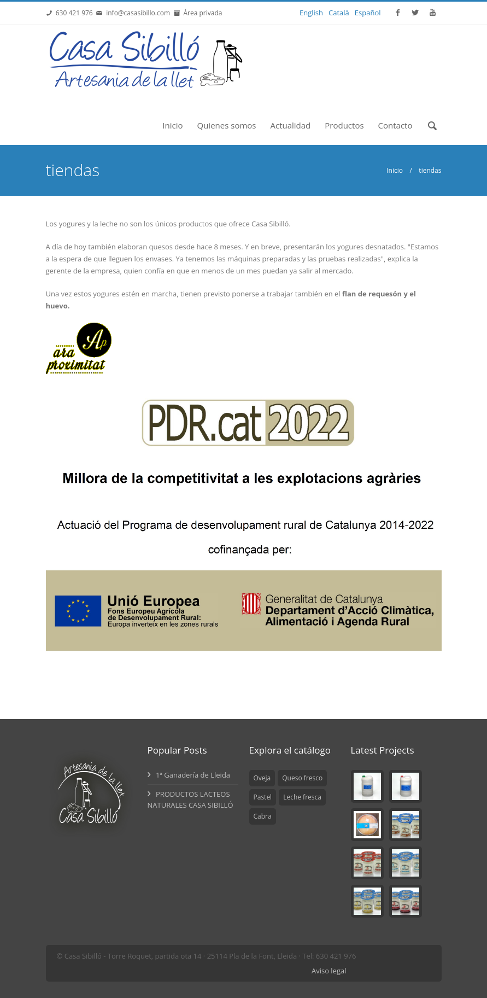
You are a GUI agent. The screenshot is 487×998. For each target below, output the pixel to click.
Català (338, 12)
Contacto (395, 125)
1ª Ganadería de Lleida (189, 775)
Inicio (172, 125)
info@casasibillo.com (138, 12)
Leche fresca (302, 797)
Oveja (262, 778)
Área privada (201, 12)
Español (368, 12)
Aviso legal (329, 971)
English (311, 12)
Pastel (263, 797)
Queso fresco (302, 778)
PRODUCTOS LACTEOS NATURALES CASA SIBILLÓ (190, 799)
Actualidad (290, 125)
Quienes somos (226, 125)
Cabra (263, 816)
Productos (344, 125)
